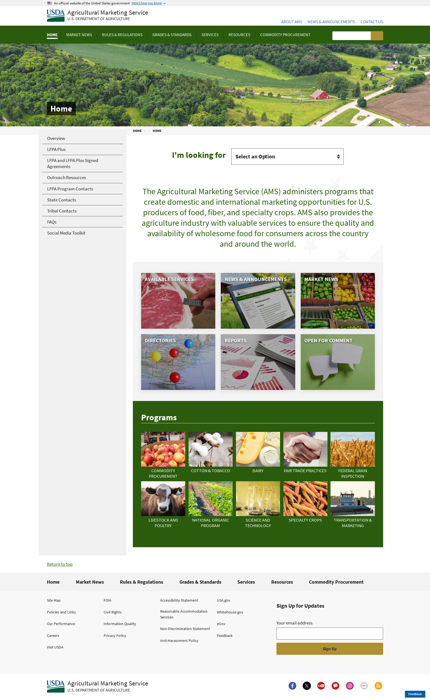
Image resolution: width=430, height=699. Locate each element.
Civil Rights (113, 612)
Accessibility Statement (179, 600)
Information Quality (120, 623)
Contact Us (372, 21)
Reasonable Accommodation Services (184, 614)
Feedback (225, 635)
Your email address (294, 623)
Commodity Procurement (336, 582)
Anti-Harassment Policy (179, 640)
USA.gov (223, 600)
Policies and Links (61, 612)
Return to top (59, 564)
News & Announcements (331, 21)
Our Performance (61, 623)
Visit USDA (55, 647)
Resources (282, 582)
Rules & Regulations (141, 582)
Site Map (54, 600)
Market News (90, 582)
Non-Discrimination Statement (185, 628)
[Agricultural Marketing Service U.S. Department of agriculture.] (97, 686)
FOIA (107, 600)
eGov (221, 623)
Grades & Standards (200, 582)
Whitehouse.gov (230, 612)
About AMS (291, 21)
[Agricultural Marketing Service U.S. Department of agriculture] (97, 16)
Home (53, 582)
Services (246, 582)
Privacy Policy (115, 635)
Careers (53, 635)
